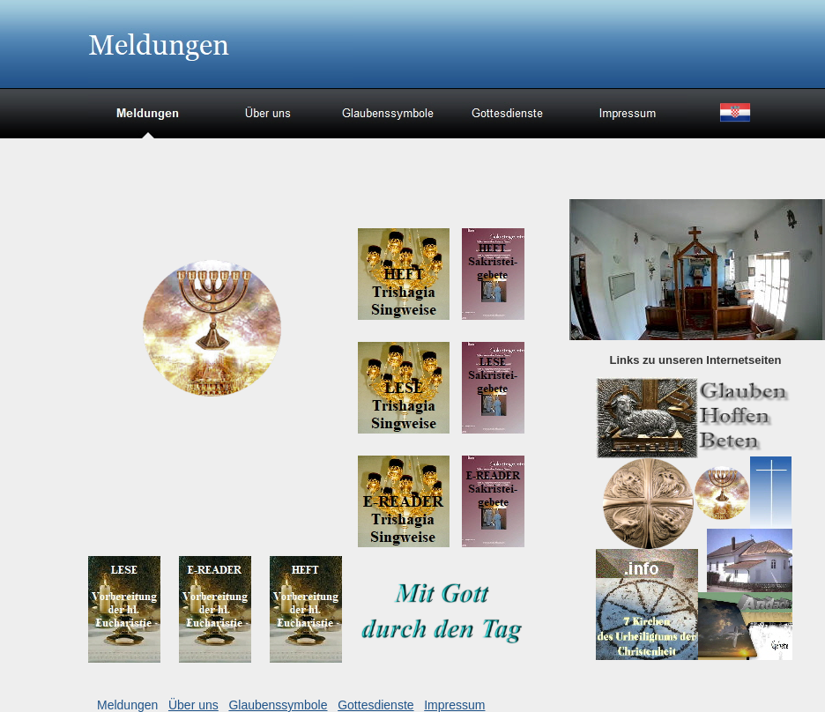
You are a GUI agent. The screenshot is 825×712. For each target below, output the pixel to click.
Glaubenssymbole (277, 705)
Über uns (193, 705)
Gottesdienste (375, 705)
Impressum (454, 705)
